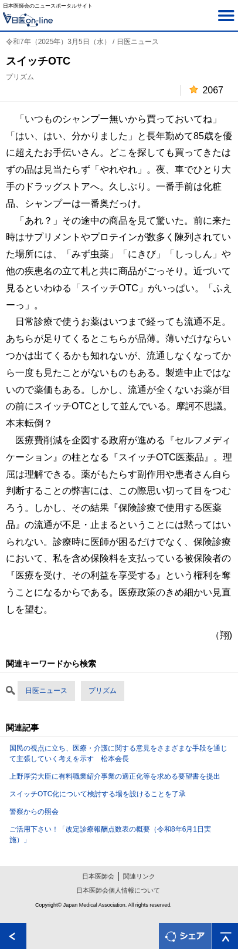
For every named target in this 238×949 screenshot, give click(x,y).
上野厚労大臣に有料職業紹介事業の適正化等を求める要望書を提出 (114, 776)
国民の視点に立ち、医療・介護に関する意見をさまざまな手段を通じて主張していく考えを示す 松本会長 (118, 753)
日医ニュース (46, 690)
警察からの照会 (34, 811)
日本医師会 (98, 876)
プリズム (103, 690)
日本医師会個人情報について (118, 890)
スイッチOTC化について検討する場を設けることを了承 (97, 794)
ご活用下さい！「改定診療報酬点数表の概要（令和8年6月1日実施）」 (110, 834)
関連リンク (139, 876)
